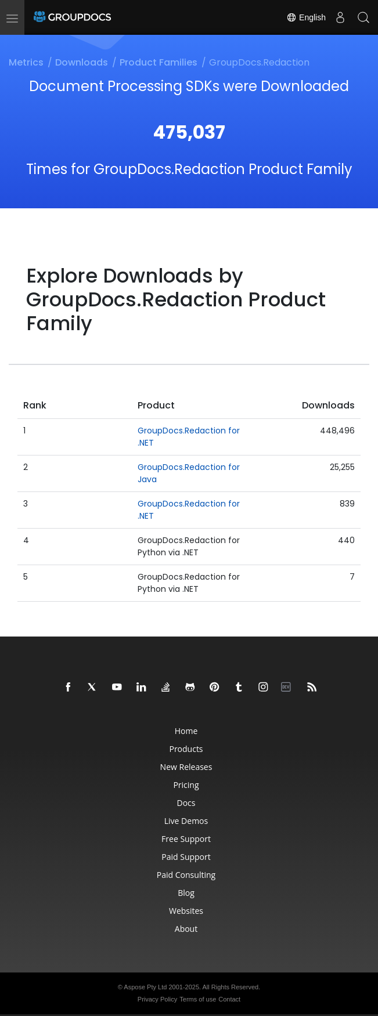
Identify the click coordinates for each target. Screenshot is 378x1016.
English (306, 17)
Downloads (81, 62)
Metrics (26, 62)
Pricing (186, 784)
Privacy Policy (157, 999)
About (186, 928)
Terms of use (197, 999)
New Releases (186, 766)
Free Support (186, 838)
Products (186, 748)
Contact (229, 999)
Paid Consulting (186, 874)
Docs (186, 802)
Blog (186, 892)
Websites (186, 910)
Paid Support (185, 856)
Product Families (158, 62)
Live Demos (186, 820)
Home (186, 730)
